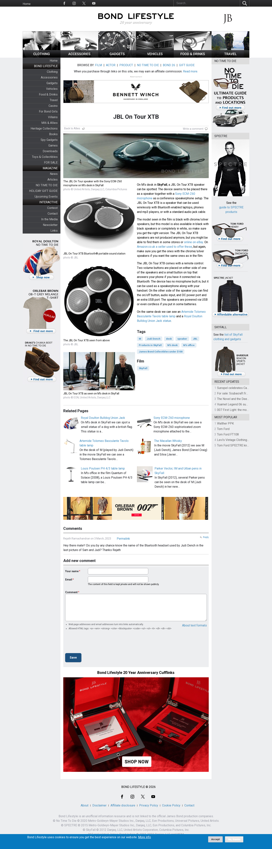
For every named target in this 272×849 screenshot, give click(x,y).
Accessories (49, 77)
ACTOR (110, 65)
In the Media (49, 219)
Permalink (123, 538)
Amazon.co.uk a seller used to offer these (164, 246)
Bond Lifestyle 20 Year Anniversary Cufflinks (136, 672)
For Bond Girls (48, 111)
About (84, 805)
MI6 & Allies (49, 123)
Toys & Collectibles (45, 157)
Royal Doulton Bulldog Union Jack (103, 418)
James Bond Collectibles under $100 (160, 351)
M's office (189, 345)
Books (53, 134)
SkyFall (143, 368)
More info (144, 837)
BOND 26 (169, 65)
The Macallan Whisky (168, 441)
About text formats (194, 625)
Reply (206, 537)
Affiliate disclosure (122, 805)
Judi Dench (153, 338)
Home (27, 4)
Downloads (50, 151)
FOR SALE (51, 162)
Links (54, 230)
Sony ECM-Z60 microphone (172, 418)
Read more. (190, 71)
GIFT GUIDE (187, 65)
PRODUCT (126, 65)
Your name (72, 571)
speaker (182, 338)
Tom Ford (223, 429)
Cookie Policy (171, 805)
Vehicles (52, 89)
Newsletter (50, 225)
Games (53, 145)
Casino (53, 106)
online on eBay (193, 242)
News (54, 174)
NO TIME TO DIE (47, 185)
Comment (71, 592)
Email (68, 579)
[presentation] (94, 642)
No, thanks (234, 839)
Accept (215, 839)
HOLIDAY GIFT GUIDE (43, 191)
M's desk (172, 345)
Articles (52, 179)
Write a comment (193, 128)
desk (169, 338)
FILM (98, 65)
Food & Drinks (48, 94)
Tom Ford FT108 (228, 434)
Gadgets (52, 83)
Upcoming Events (46, 196)
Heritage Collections (44, 128)
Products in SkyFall (150, 345)
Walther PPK (225, 423)
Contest (52, 208)
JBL (195, 338)
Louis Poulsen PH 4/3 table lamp (103, 468)
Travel (54, 100)
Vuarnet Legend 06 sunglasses (237, 404)
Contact (53, 213)
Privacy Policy (148, 805)
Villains (53, 117)
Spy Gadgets (49, 140)
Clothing (52, 72)
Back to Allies (72, 128)
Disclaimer (99, 805)
